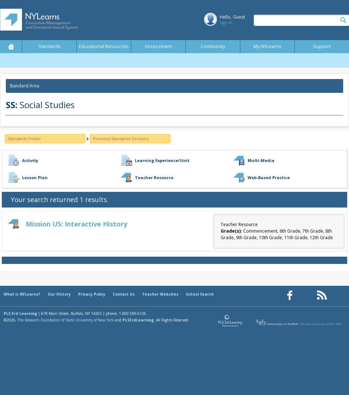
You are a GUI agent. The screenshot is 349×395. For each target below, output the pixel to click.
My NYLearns (267, 46)
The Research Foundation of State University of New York (65, 320)
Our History (59, 294)
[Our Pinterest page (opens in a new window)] (306, 295)
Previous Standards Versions (120, 138)
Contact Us (124, 294)
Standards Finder (24, 138)
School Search (200, 294)
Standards (49, 46)
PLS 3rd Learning (20, 313)
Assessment (158, 46)
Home (11, 46)
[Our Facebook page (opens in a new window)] (290, 295)
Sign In (226, 22)
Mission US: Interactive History (76, 224)
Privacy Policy (91, 294)
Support (322, 46)
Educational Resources (104, 46)
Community (213, 46)
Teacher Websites (160, 294)
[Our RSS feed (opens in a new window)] (322, 295)
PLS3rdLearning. (139, 320)
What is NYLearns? (22, 294)
